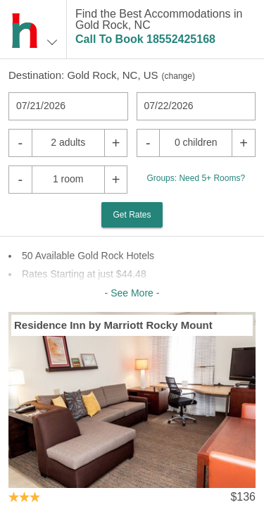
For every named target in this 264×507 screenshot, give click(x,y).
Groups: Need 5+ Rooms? (195, 178)
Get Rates (132, 215)
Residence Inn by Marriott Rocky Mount (113, 325)
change (178, 76)
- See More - (132, 293)
